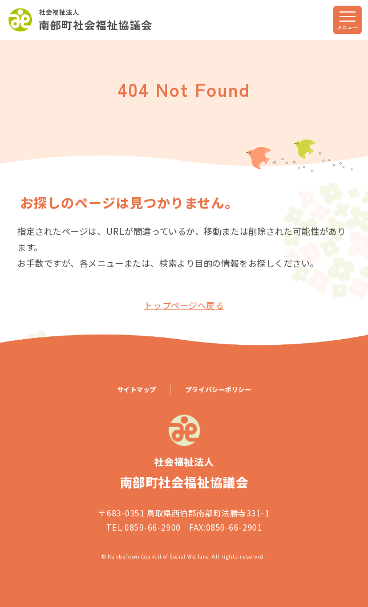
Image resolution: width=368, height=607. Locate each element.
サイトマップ (136, 389)
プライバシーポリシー (218, 389)
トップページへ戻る (184, 305)
